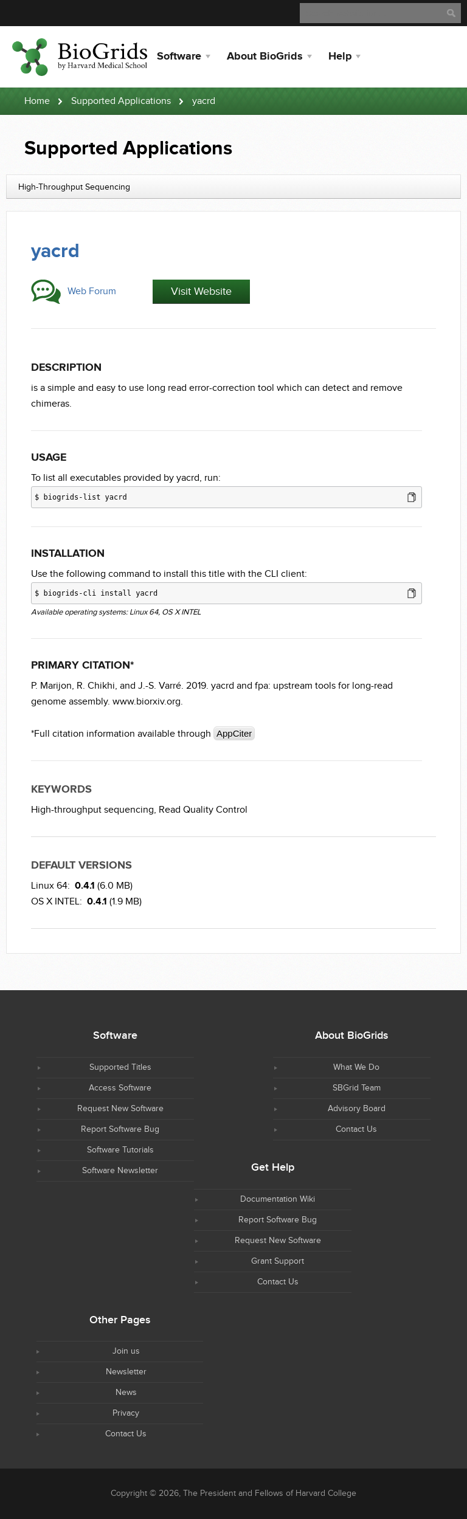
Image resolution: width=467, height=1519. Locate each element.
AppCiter (234, 733)
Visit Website (201, 291)
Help (339, 56)
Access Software (120, 1088)
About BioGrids (265, 56)
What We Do (356, 1067)
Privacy (125, 1413)
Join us (126, 1351)
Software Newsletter (120, 1171)
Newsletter (126, 1372)
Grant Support (277, 1261)
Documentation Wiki (277, 1199)
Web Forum (91, 291)
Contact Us (356, 1129)
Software (179, 56)
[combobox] (233, 186)
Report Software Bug (120, 1129)
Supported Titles (120, 1067)
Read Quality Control (203, 810)
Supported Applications (121, 101)
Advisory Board (357, 1109)
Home (37, 101)
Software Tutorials (120, 1150)
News (126, 1392)
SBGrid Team (357, 1088)
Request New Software (120, 1109)
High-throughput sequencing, (93, 810)
